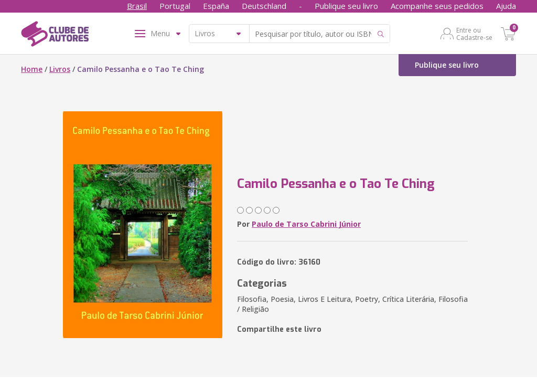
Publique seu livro (346, 6)
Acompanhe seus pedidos (437, 6)
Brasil (137, 6)
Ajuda (506, 6)
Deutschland (264, 6)
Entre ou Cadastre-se (474, 33)
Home (31, 69)
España (216, 6)
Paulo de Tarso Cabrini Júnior (306, 224)
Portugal (174, 6)
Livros (59, 69)
